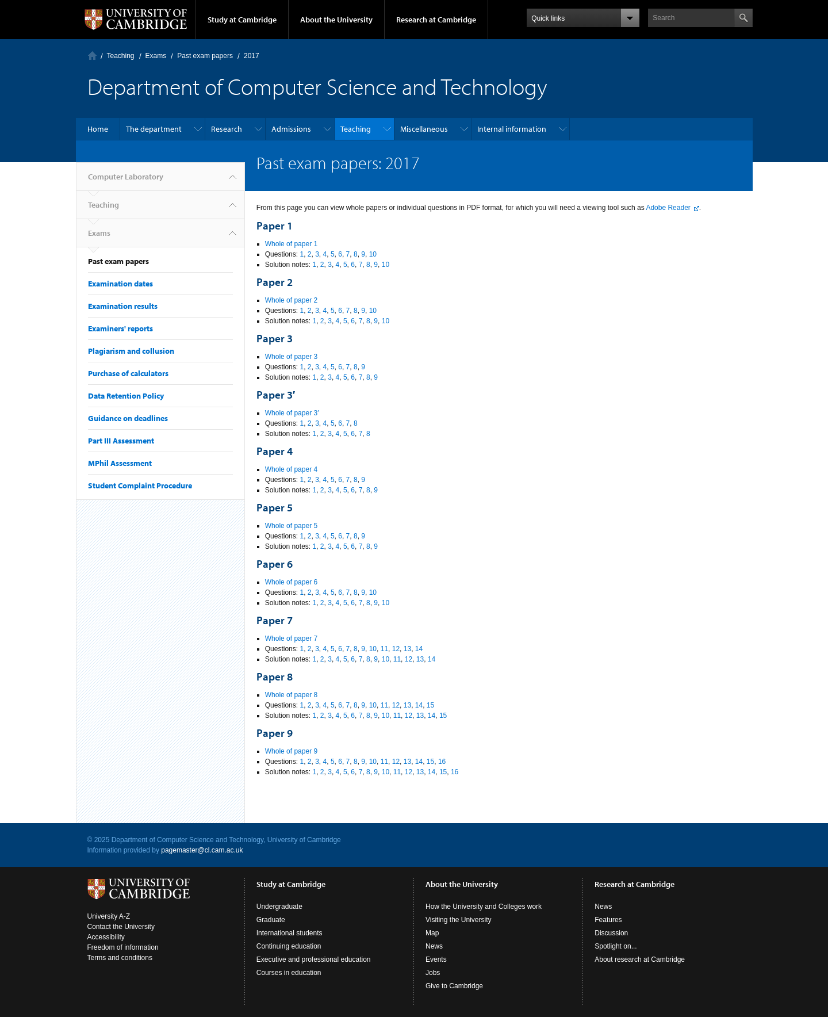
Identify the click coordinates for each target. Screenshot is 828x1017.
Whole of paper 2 (291, 300)
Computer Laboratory (92, 55)
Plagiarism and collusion (131, 351)
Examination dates (120, 283)
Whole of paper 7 (291, 638)
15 (430, 705)
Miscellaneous (424, 129)
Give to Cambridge (454, 986)
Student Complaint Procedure (140, 485)
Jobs (432, 973)
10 (373, 254)
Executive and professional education (313, 959)
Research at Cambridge (436, 19)
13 (407, 649)
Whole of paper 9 (291, 751)
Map (432, 933)
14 (419, 649)
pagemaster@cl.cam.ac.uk (202, 850)
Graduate (270, 920)
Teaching (121, 56)
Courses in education (288, 973)
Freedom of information (123, 947)
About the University (336, 19)
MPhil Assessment (120, 463)
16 (442, 762)
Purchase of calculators (128, 373)
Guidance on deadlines (128, 418)
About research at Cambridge (640, 959)
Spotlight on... (616, 946)
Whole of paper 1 (291, 244)
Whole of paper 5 (291, 526)
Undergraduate (279, 907)
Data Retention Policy (126, 396)
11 (384, 649)
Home (97, 129)
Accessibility (106, 937)
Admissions (291, 129)
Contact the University (121, 927)
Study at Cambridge (242, 19)
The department (154, 129)
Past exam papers (205, 56)
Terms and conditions (119, 958)
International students (289, 933)
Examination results (123, 306)
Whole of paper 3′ (292, 413)
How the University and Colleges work (483, 907)
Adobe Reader (668, 208)
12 (396, 649)
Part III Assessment (121, 440)
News (434, 946)
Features (608, 920)
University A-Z (109, 916)
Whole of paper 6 (291, 582)
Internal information (511, 129)
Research (226, 129)
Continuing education (288, 946)
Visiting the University (458, 920)
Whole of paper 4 (291, 469)
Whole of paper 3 (291, 357)
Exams (156, 56)
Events (436, 959)
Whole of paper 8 (291, 695)
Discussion (611, 933)
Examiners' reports (120, 328)
